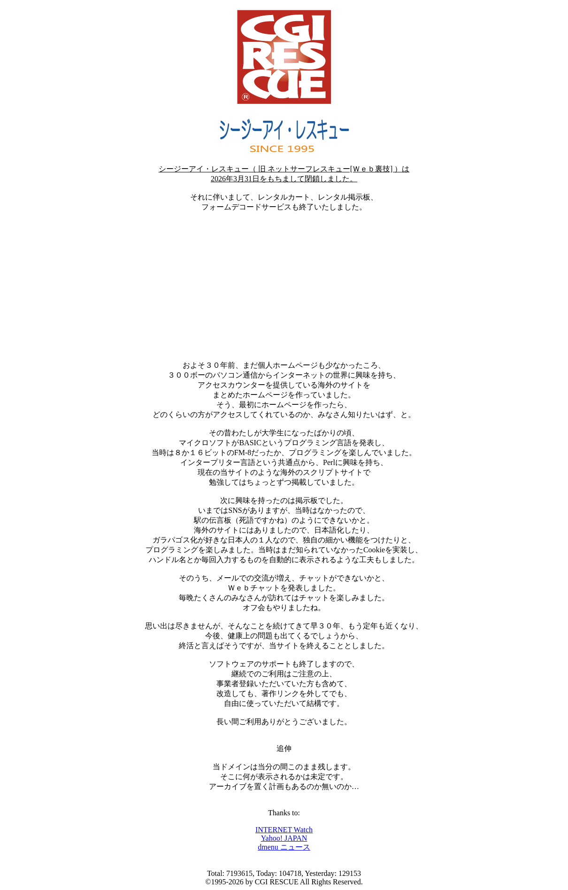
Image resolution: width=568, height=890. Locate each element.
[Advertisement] (284, 286)
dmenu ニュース (284, 847)
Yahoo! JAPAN (284, 838)
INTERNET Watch (284, 830)
